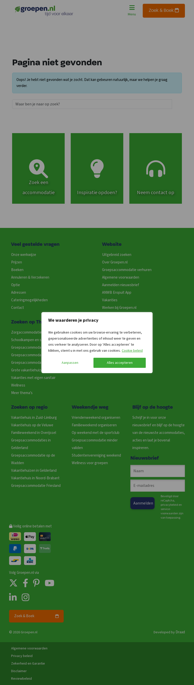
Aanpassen (70, 362)
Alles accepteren (120, 362)
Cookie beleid (132, 350)
